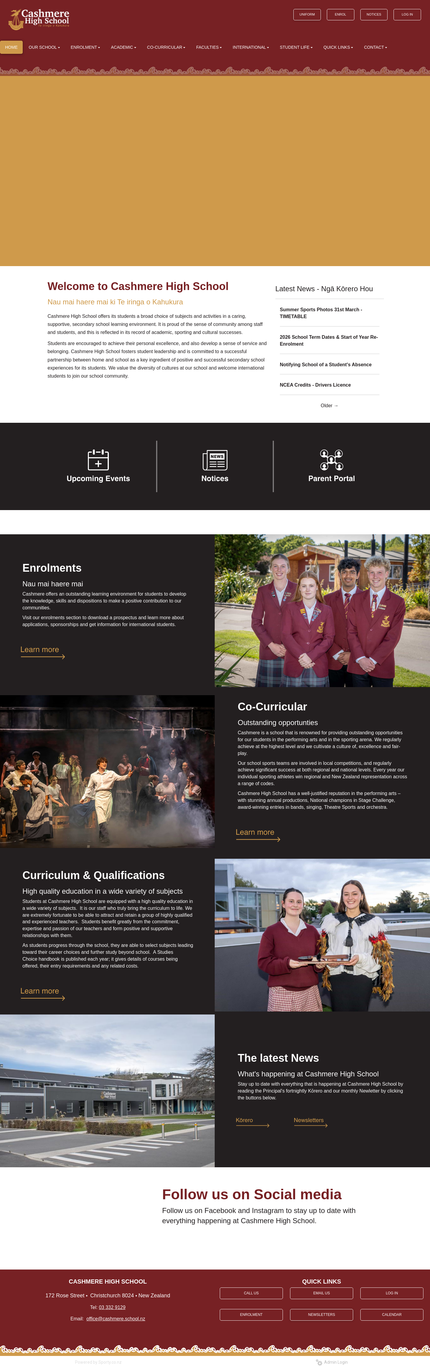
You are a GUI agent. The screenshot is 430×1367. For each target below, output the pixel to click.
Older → (330, 405)
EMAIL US (321, 1293)
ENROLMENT (251, 1315)
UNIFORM (307, 14)
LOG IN (407, 14)
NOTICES (374, 14)
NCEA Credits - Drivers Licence (315, 384)
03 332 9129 (112, 1307)
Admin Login (332, 1362)
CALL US (251, 1293)
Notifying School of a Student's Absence (326, 364)
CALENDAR (392, 1315)
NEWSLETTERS (321, 1315)
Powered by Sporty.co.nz (98, 1362)
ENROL (340, 14)
